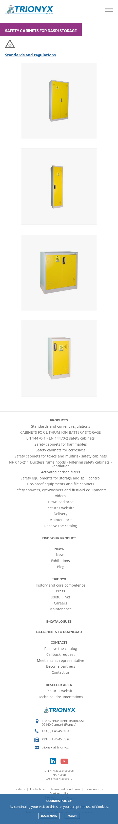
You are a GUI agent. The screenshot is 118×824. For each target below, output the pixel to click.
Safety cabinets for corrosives (61, 450)
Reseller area (59, 685)
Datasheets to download (59, 632)
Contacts (59, 642)
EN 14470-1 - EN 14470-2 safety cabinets (60, 438)
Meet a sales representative (60, 660)
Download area (60, 501)
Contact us (61, 672)
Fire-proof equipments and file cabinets (60, 483)
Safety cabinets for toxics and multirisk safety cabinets (60, 456)
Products (59, 420)
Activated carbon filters (60, 472)
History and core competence (60, 585)
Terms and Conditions (66, 789)
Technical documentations (60, 696)
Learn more (49, 816)
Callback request (60, 654)
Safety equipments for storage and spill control (61, 478)
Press (60, 591)
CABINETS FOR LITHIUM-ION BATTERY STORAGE (60, 432)
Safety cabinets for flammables (60, 444)
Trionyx (59, 579)
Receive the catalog (60, 525)
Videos (60, 495)
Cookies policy (59, 793)
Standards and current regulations (60, 426)
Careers (60, 603)
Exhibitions (60, 560)
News (59, 549)
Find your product (59, 538)
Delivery (60, 513)
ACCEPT (72, 816)
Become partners (60, 666)
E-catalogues (59, 621)
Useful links (60, 597)
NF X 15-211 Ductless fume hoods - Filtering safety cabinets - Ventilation (60, 464)
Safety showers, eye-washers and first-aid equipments (60, 490)
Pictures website (60, 507)
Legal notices (94, 789)
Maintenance (60, 519)
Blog (60, 566)
